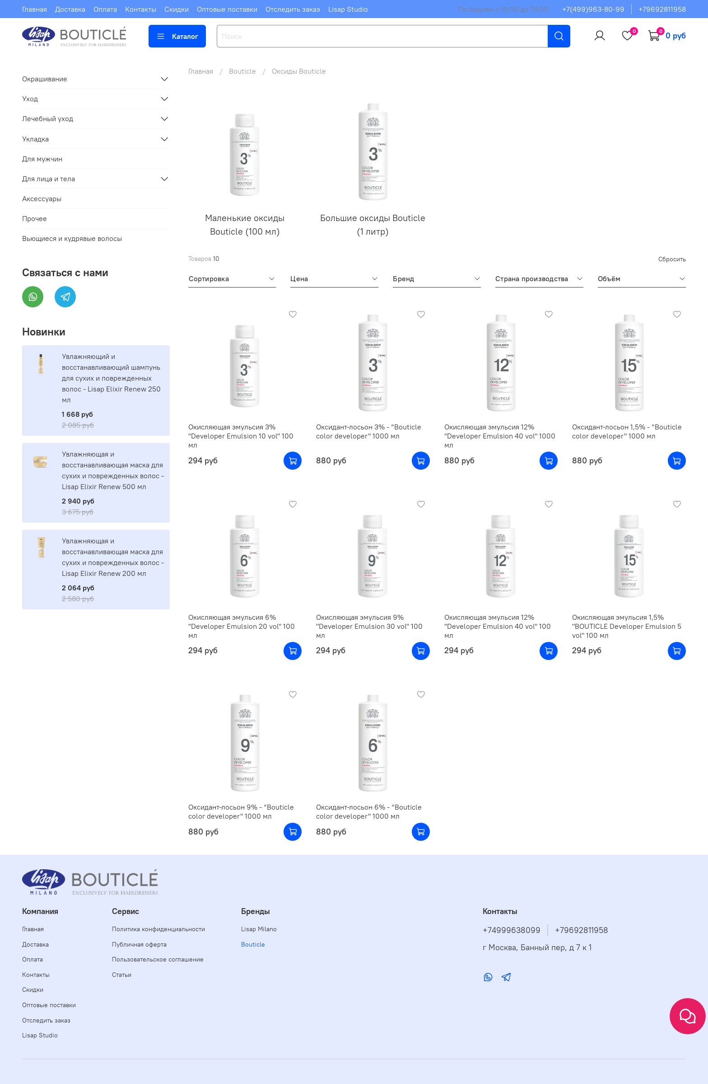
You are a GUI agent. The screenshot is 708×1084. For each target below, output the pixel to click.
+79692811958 (662, 9)
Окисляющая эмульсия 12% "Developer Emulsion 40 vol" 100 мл (497, 626)
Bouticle (242, 70)
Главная (34, 9)
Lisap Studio (348, 9)
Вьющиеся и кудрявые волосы (72, 238)
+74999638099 (511, 930)
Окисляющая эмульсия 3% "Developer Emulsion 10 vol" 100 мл (240, 435)
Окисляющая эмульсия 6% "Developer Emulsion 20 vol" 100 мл (241, 626)
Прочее (34, 218)
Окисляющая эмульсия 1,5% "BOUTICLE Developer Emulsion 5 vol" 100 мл (626, 626)
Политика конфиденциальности (158, 929)
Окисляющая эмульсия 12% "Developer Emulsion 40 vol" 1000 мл (499, 435)
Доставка (70, 9)
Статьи (121, 975)
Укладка (35, 138)
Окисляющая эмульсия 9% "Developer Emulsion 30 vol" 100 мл (369, 626)
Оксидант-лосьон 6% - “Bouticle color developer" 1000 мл (369, 811)
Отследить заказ (293, 9)
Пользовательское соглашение (158, 959)
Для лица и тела (48, 178)
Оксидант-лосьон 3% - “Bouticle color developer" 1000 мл (368, 431)
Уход (30, 98)
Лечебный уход (47, 118)
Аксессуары (41, 198)
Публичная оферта (139, 944)
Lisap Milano (259, 929)
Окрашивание (44, 78)
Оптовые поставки (227, 9)
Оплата (105, 9)
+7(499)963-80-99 (593, 9)
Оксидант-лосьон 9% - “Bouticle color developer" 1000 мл (241, 811)
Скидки (176, 9)
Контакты (140, 9)
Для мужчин (42, 158)
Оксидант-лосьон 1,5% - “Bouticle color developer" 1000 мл (627, 431)
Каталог (177, 36)
